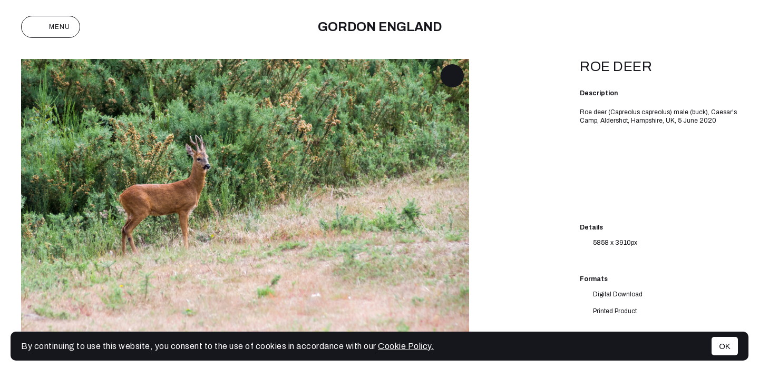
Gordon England (380, 27)
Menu (50, 27)
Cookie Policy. (406, 346)
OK (725, 346)
